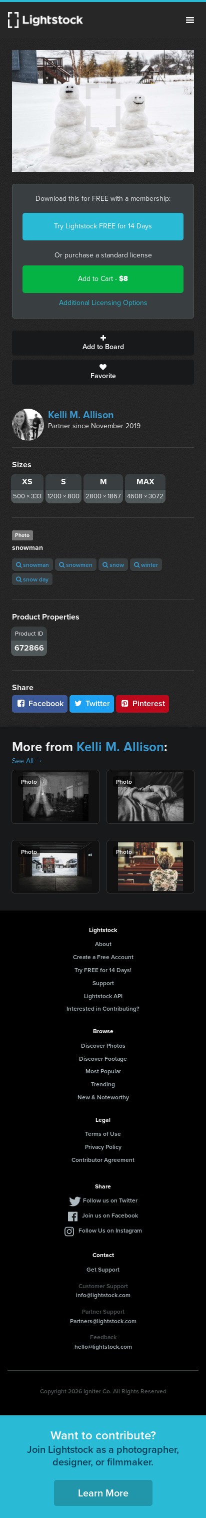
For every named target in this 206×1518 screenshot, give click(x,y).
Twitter (92, 703)
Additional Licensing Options (103, 302)
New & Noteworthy (103, 1097)
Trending (103, 1084)
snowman (32, 564)
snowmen (75, 564)
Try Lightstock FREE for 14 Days (103, 226)
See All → (27, 761)
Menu (190, 20)
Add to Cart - (103, 278)
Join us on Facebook (110, 1215)
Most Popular (103, 1071)
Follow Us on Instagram (110, 1230)
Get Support (103, 1269)
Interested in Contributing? (103, 1008)
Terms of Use (103, 1133)
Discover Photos (103, 1045)
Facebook (40, 703)
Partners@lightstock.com (103, 1321)
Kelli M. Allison (81, 414)
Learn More (103, 1492)
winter (146, 564)
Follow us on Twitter (110, 1200)
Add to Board (103, 343)
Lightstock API (103, 996)
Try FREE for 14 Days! (103, 970)
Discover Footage (103, 1058)
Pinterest (142, 703)
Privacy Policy (103, 1146)
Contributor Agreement (103, 1159)
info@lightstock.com (103, 1295)
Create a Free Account (103, 957)
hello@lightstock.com (103, 1346)
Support (103, 983)
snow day (32, 579)
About (103, 944)
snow (113, 564)
